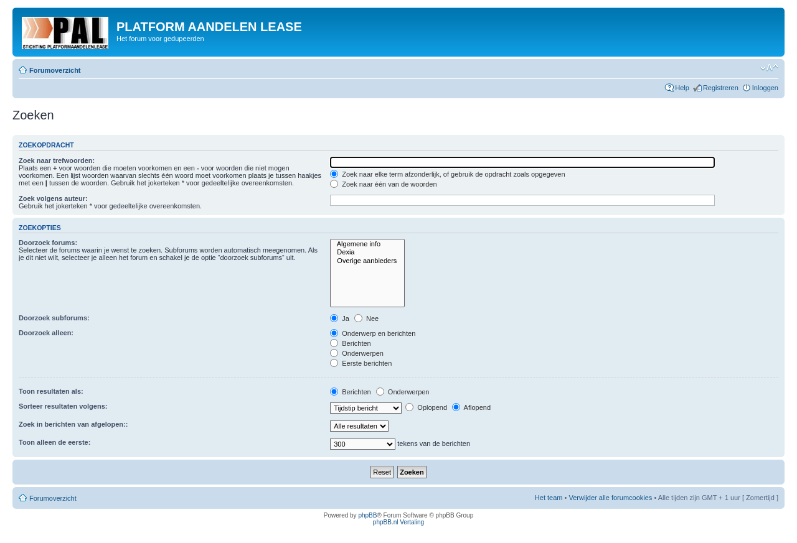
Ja (339, 318)
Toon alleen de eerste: (54, 442)
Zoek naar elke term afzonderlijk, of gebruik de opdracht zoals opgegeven (447, 174)
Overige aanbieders (367, 261)
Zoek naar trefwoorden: (57, 160)
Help (682, 87)
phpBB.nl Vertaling (398, 522)
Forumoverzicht (55, 70)
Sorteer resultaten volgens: (63, 406)
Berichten (350, 343)
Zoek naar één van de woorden (383, 184)
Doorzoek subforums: (54, 318)
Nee (366, 318)
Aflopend (471, 407)
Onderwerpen (357, 353)
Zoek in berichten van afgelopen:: (73, 424)
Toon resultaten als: (51, 391)
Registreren (720, 87)
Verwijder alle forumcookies (610, 497)
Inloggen (765, 87)
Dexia (367, 252)
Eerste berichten (361, 363)
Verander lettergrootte (769, 67)
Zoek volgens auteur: (53, 198)
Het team (549, 497)
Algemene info (367, 244)
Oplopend (426, 407)
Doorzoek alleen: (46, 332)
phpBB (367, 515)
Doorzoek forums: (48, 242)
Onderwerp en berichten (372, 333)
